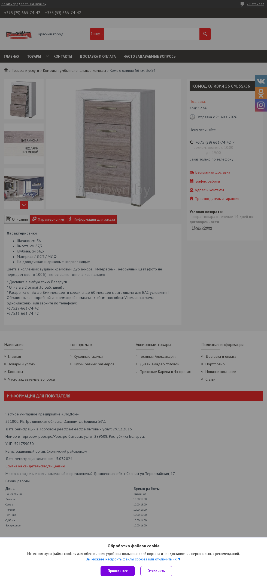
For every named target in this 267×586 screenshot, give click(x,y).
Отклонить (156, 571)
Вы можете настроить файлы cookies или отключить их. (131, 559)
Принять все (118, 571)
